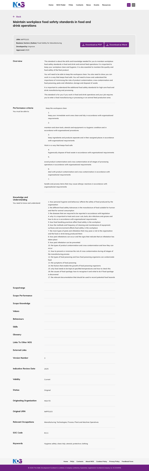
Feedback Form (127, 461)
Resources (106, 5)
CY (133, 5)
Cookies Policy (101, 461)
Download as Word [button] (118, 44)
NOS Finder (61, 5)
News (88, 5)
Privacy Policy (114, 461)
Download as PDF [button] (93, 44)
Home (51, 5)
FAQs (71, 5)
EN (129, 5)
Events (96, 5)
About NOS (90, 461)
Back (18, 16)
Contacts (79, 5)
